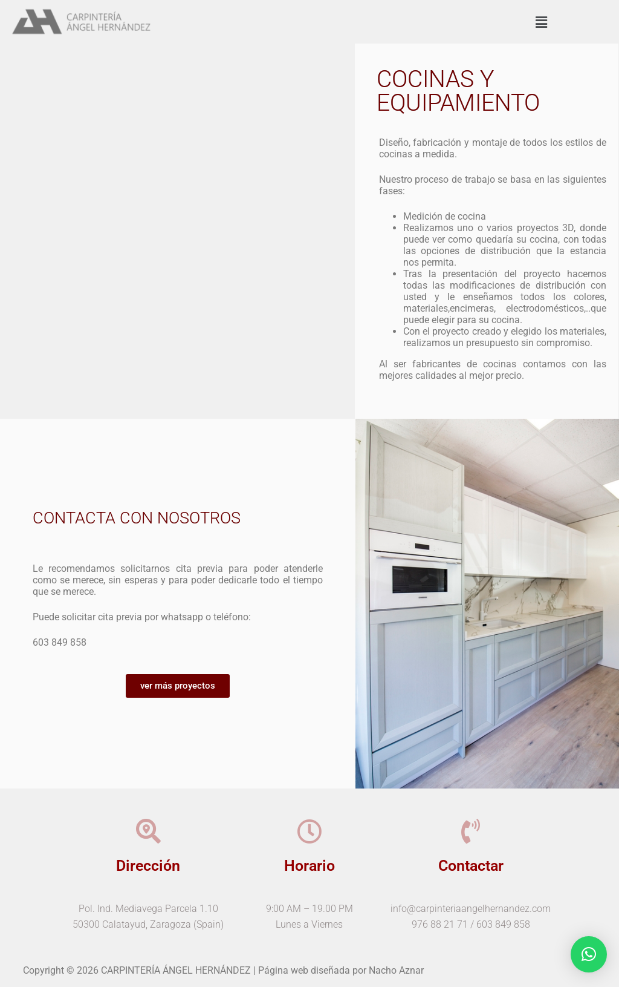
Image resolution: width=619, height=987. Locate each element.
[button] (541, 22)
